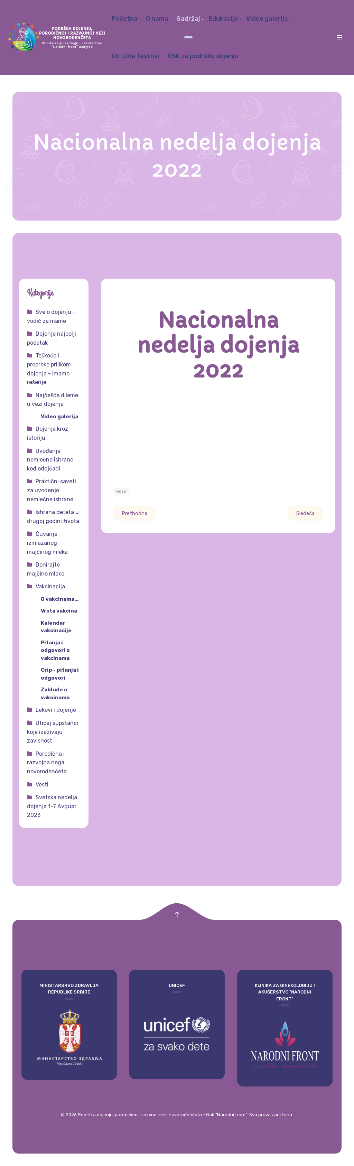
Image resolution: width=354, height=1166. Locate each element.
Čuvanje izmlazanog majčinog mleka (47, 543)
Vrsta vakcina (59, 611)
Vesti (42, 784)
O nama (157, 18)
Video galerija (267, 18)
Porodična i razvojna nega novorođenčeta (47, 762)
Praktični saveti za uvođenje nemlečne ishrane (51, 490)
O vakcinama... (59, 599)
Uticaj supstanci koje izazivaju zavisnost (52, 732)
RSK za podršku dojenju (203, 56)
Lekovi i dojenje (56, 710)
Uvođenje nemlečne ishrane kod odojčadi (50, 460)
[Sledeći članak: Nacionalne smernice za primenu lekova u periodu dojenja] (305, 513)
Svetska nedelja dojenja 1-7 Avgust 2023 (52, 806)
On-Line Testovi (135, 56)
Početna (125, 18)
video (121, 491)
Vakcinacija (50, 586)
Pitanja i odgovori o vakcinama (55, 650)
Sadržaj (188, 18)
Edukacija (223, 18)
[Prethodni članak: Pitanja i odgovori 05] (134, 513)
